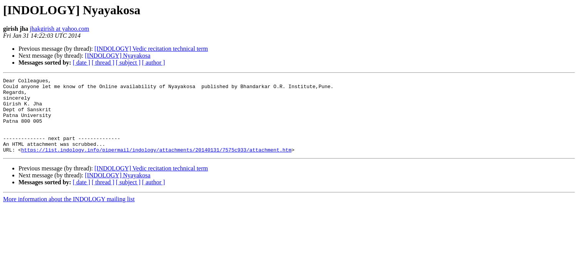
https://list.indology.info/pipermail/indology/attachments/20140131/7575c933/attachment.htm (156, 164)
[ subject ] (128, 62)
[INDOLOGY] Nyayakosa (117, 55)
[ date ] (81, 62)
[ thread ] (103, 62)
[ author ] (153, 62)
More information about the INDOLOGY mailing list (69, 214)
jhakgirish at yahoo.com (59, 28)
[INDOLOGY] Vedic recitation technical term (151, 48)
